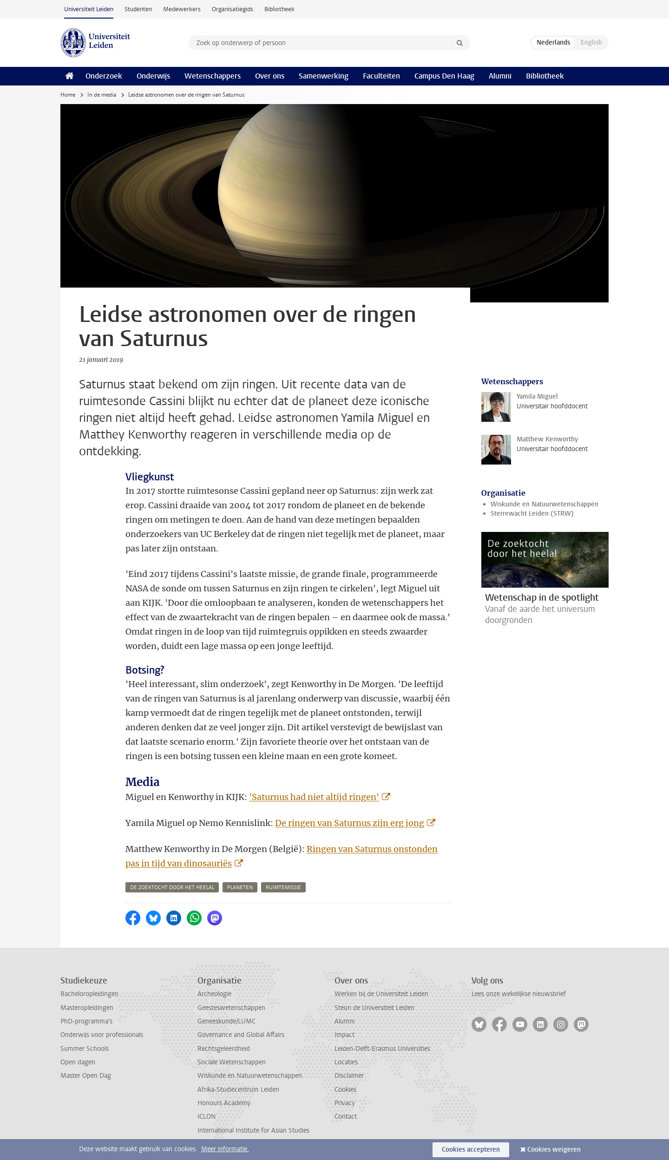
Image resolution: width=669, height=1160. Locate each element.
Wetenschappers (212, 76)
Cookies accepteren (471, 1149)
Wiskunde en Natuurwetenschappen (544, 504)
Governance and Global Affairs (240, 1034)
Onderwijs (153, 76)
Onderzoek (103, 76)
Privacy (344, 1103)
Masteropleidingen (86, 1007)
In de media (101, 94)
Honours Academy (223, 1103)
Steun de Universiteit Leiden (374, 1007)
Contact (345, 1116)
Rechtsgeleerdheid (223, 1048)
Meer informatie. (225, 1149)
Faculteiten (381, 76)
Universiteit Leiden (88, 9)
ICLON (206, 1116)
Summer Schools (84, 1048)
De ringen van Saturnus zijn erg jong (349, 823)
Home (67, 94)
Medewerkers (182, 9)
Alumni (500, 76)
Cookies (345, 1089)
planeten (240, 887)
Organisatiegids (232, 9)
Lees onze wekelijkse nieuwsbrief (519, 994)
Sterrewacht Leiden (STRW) (532, 513)
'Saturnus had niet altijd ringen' (314, 797)
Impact (344, 1034)
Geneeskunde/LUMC (226, 1021)
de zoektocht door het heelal (172, 887)
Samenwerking (323, 76)
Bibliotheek (279, 9)
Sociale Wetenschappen (231, 1062)
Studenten (138, 9)
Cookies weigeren (554, 1149)
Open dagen (77, 1062)
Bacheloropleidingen (89, 994)
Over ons (269, 76)
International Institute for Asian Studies (253, 1130)
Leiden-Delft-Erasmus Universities (382, 1048)
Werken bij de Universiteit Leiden (381, 994)
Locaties (346, 1062)
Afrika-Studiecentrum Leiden (238, 1089)
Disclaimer (349, 1075)
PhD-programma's (86, 1021)
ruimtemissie (283, 887)
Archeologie (214, 994)
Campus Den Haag (444, 76)
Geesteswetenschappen (231, 1007)
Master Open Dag (85, 1075)
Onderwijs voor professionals (101, 1034)
